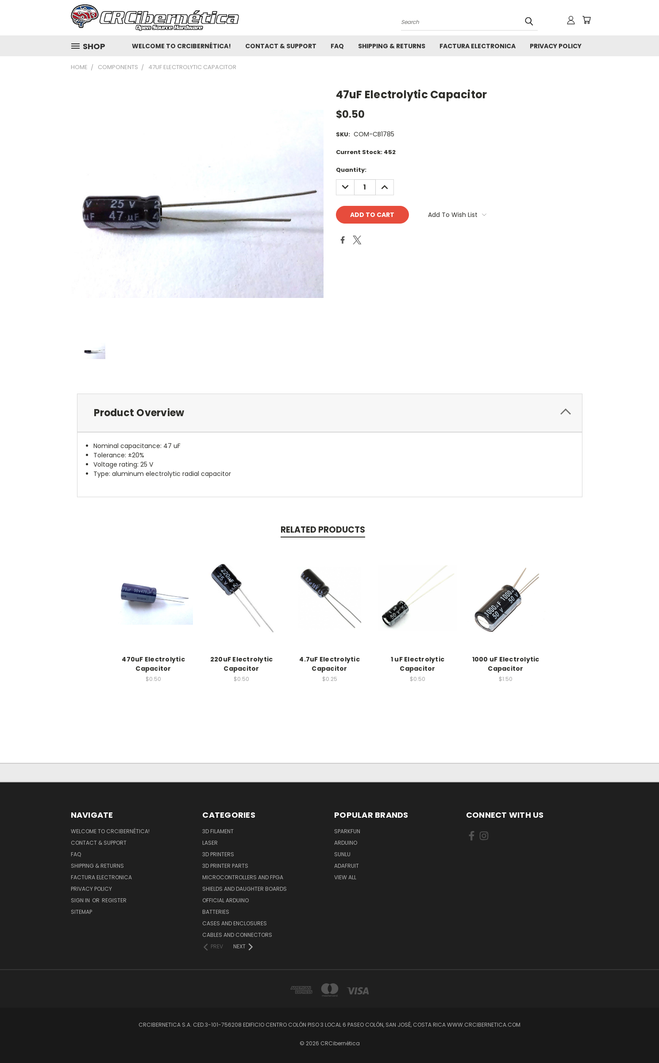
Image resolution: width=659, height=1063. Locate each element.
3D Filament (218, 831)
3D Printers (218, 854)
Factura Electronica (477, 46)
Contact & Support (280, 46)
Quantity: (351, 170)
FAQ (337, 46)
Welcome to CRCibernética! (181, 46)
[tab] (329, 413)
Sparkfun (347, 831)
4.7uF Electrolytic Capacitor (329, 664)
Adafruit (346, 866)
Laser (210, 843)
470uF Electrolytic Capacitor (153, 664)
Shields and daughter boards (244, 889)
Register (114, 900)
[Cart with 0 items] (586, 19)
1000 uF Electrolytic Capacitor (506, 664)
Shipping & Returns (391, 46)
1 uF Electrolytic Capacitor (417, 664)
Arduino (345, 843)
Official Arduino (225, 900)
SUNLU (342, 854)
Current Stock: (366, 152)
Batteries (215, 912)
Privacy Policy (556, 46)
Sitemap (81, 912)
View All (345, 877)
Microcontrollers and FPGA (242, 877)
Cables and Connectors (237, 935)
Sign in (81, 900)
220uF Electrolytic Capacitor (241, 664)
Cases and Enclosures (234, 923)
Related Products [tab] (323, 530)
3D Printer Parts (225, 866)
